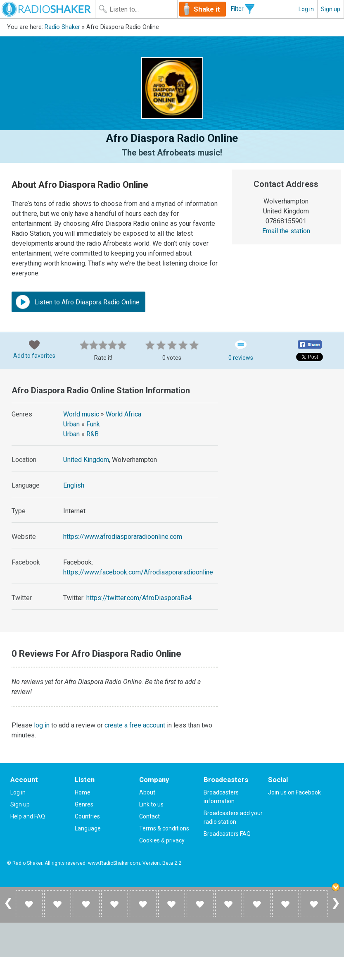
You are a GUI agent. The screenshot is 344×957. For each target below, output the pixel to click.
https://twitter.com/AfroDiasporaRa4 (139, 598)
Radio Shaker (62, 27)
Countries (87, 816)
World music (81, 414)
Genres (84, 804)
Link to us (151, 804)
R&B (92, 434)
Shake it (207, 9)
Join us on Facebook (294, 792)
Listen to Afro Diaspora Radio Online (78, 302)
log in (42, 725)
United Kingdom (86, 460)
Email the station (286, 231)
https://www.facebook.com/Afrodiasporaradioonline (138, 572)
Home (82, 792)
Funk (93, 424)
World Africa (123, 414)
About (147, 792)
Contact (149, 816)
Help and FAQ (27, 816)
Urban (71, 424)
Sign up (330, 9)
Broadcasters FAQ (227, 833)
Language (88, 828)
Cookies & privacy (162, 840)
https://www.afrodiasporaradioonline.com (122, 537)
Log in (306, 9)
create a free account (134, 725)
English (73, 485)
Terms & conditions (164, 828)
